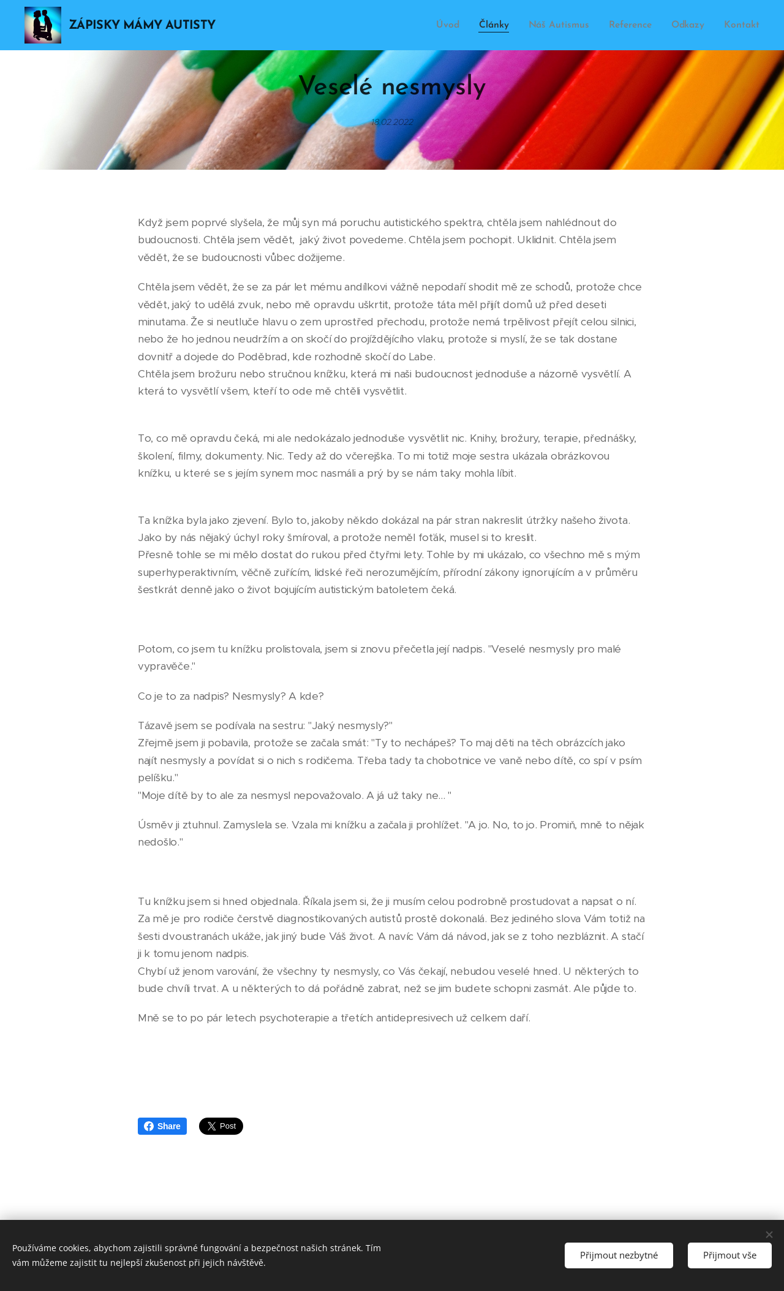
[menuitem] (455, 25)
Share (162, 1126)
